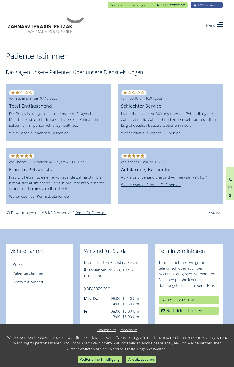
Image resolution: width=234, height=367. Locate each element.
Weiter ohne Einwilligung (100, 359)
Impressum (128, 330)
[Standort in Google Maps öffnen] (230, 196)
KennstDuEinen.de (90, 212)
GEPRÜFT (217, 213)
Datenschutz (106, 330)
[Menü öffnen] (230, 171)
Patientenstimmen (28, 273)
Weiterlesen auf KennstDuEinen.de (39, 132)
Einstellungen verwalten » (146, 348)
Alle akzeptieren (141, 359)
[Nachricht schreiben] (230, 188)
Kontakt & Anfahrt (28, 281)
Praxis (18, 264)
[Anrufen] (230, 179)
